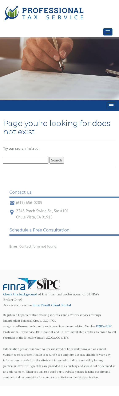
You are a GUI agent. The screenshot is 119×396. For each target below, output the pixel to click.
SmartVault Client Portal (52, 305)
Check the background (20, 294)
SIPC (109, 326)
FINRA (100, 326)
